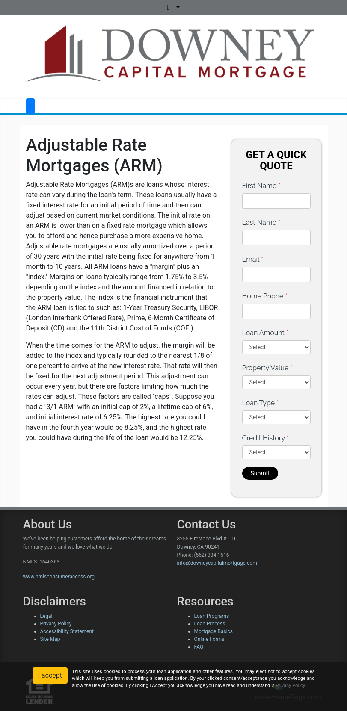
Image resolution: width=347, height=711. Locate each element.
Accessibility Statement (67, 631)
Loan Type (260, 403)
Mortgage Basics (213, 631)
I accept (50, 675)
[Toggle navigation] (30, 106)
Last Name (261, 222)
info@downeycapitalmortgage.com (217, 563)
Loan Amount (265, 333)
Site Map (50, 639)
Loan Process (209, 624)
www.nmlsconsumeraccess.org (59, 577)
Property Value (267, 368)
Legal (46, 616)
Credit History (265, 438)
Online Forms (209, 639)
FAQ (199, 647)
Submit (260, 473)
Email (253, 259)
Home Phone (265, 296)
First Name (261, 186)
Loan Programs (211, 616)
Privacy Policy (56, 624)
